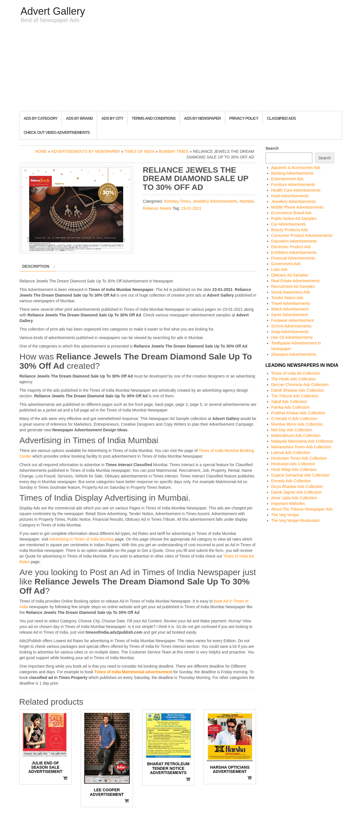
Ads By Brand (79, 118)
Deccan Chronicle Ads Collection (300, 384)
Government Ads (286, 264)
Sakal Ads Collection (289, 401)
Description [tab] (36, 266)
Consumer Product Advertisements (301, 235)
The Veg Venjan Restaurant (295, 520)
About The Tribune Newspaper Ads (302, 509)
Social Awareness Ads (290, 292)
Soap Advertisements (290, 331)
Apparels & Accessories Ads (296, 167)
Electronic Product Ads (291, 247)
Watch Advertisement (290, 309)
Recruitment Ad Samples (293, 286)
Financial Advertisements (293, 258)
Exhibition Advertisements (294, 252)
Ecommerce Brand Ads (291, 213)
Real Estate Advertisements (295, 280)
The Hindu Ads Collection (293, 379)
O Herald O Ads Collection (294, 418)
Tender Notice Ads (287, 297)
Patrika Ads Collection (290, 407)
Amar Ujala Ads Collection (294, 498)
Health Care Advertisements (296, 190)
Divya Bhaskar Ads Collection (297, 486)
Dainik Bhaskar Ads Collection (297, 390)
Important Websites (288, 503)
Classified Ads (281, 118)
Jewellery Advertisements (215, 201)
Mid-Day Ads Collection (291, 430)
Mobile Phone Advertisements (297, 207)
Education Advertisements (294, 241)
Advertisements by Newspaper (85, 151)
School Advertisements (291, 326)
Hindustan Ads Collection (293, 464)
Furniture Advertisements (293, 184)
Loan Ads (279, 269)
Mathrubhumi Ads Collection (296, 435)
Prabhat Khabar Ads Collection (298, 413)
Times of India (139, 151)
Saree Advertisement (289, 314)
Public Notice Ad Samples (294, 218)
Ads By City (112, 118)
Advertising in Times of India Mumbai (81, 539)
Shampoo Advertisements (294, 354)
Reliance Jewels (157, 208)
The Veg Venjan (285, 515)
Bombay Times (174, 151)
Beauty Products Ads (289, 230)
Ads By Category (40, 118)
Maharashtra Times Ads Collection (301, 447)
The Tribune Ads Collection (295, 396)
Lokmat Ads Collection (291, 452)
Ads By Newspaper (202, 118)
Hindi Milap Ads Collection (294, 469)
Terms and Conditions (153, 118)
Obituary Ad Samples (290, 275)
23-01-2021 (191, 208)
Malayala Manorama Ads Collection (302, 441)
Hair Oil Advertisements (292, 337)
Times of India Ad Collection (295, 373)
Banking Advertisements (292, 173)
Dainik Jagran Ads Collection (296, 492)
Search (272, 148)
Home (41, 151)
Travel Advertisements (290, 303)
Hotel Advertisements (290, 196)
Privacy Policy (244, 118)
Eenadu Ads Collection (291, 481)
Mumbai (247, 201)
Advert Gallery (53, 11)
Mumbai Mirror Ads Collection (297, 424)
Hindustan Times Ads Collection (299, 458)
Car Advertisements (288, 224)
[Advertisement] (180, 68)
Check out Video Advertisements (57, 132)
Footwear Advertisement (292, 320)
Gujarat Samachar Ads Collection (300, 475)
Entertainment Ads (287, 179)
